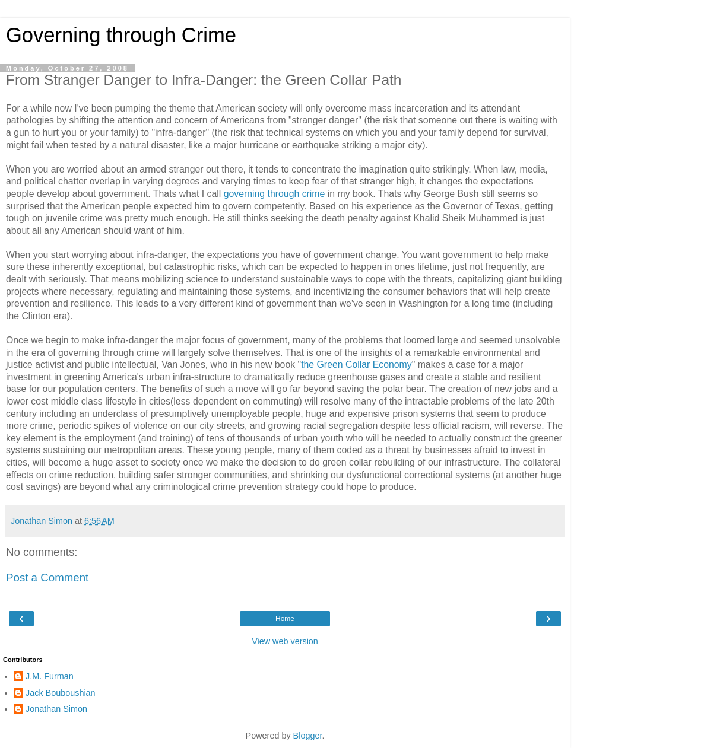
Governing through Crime (121, 35)
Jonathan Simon (56, 709)
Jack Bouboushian (61, 693)
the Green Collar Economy (356, 364)
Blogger (307, 735)
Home (284, 619)
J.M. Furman (50, 676)
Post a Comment (47, 577)
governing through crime (274, 194)
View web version (285, 641)
